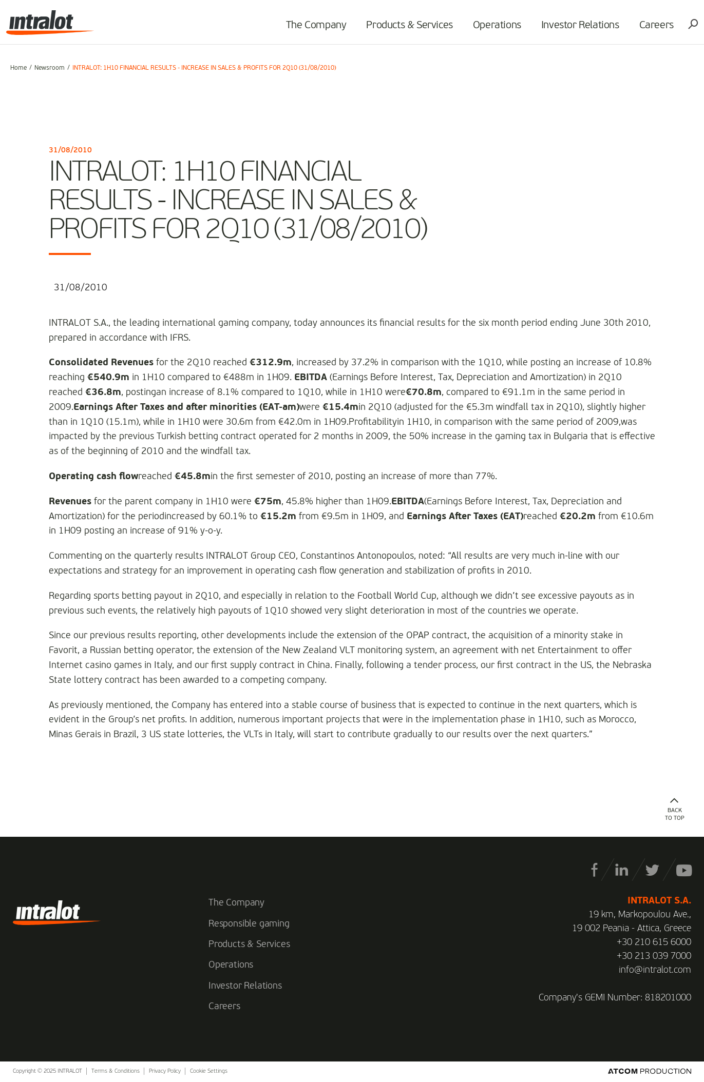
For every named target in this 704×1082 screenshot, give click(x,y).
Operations (493, 29)
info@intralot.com (655, 970)
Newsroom (49, 68)
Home (18, 68)
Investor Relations (576, 29)
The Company (312, 29)
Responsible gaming (249, 924)
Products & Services (406, 29)
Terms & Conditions (115, 1071)
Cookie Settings (208, 1071)
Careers (652, 29)
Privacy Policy (165, 1071)
